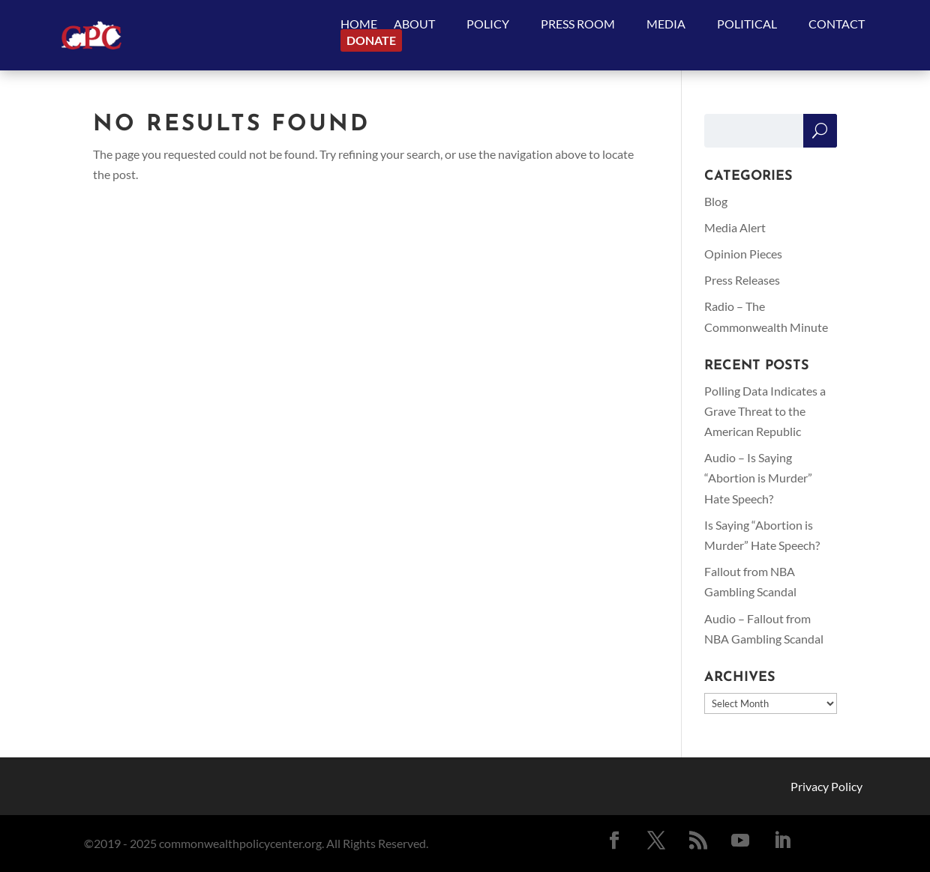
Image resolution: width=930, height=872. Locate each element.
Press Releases (742, 280)
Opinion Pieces (743, 253)
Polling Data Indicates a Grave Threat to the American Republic (765, 411)
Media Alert (735, 227)
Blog (716, 201)
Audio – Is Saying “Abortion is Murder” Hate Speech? (758, 477)
